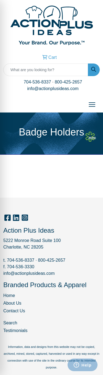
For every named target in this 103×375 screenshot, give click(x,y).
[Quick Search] (45, 70)
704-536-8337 (37, 82)
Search (10, 323)
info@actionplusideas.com (53, 88)
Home (9, 295)
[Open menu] (92, 104)
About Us (12, 303)
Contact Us (14, 310)
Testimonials (15, 330)
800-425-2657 (68, 82)
